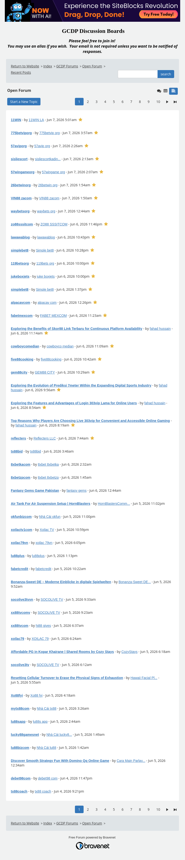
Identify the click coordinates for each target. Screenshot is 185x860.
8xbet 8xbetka (48, 464)
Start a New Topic (24, 101)
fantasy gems (76, 490)
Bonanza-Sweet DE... (135, 582)
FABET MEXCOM (53, 316)
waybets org (46, 211)
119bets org (45, 263)
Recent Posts (21, 72)
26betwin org (47, 185)
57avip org (42, 146)
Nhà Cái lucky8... (59, 735)
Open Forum (92, 66)
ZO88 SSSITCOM (53, 224)
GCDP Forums (67, 66)
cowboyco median (59, 346)
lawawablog (46, 237)
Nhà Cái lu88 (46, 748)
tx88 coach (43, 791)
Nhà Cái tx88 (46, 708)
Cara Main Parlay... (131, 761)
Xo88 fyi (36, 695)
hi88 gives (43, 626)
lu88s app (40, 721)
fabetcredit (43, 569)
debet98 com (48, 778)
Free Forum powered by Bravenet (92, 837)
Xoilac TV (47, 530)
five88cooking (51, 359)
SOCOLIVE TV (52, 599)
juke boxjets (46, 276)
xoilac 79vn (44, 543)
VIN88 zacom (49, 198)
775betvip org (49, 133)
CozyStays (129, 652)
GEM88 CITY (45, 372)
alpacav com (47, 302)
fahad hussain (160, 329)
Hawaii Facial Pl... (144, 678)
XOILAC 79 (40, 639)
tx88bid (35, 451)
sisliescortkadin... (48, 159)
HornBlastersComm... (114, 504)
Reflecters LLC (44, 438)
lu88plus (38, 556)
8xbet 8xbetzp (48, 477)
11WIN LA (36, 120)
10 (158, 101)
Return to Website (25, 66)
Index (47, 66)
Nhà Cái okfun (49, 517)
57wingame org (53, 172)
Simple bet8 (45, 250)
